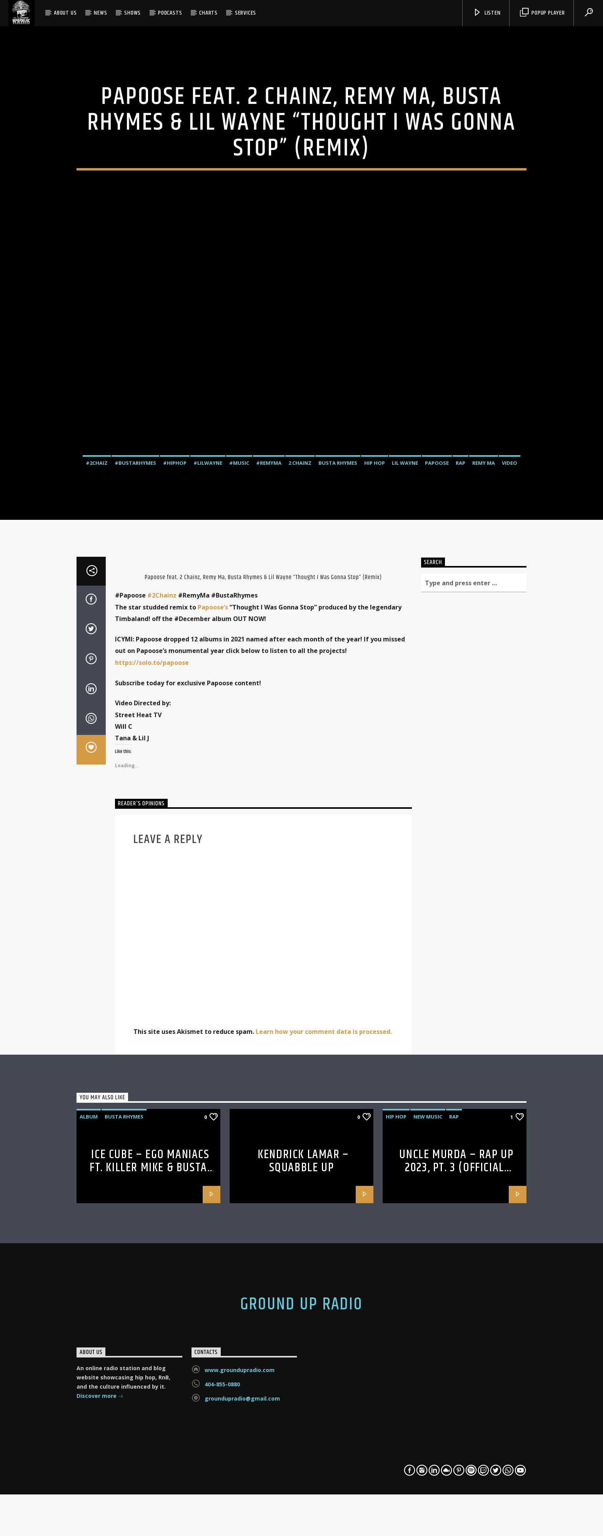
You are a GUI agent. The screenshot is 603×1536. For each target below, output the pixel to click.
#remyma (269, 587)
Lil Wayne (405, 587)
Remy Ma (483, 587)
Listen (487, 13)
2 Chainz (299, 587)
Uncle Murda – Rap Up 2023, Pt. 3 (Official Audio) (456, 1441)
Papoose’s (213, 881)
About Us (65, 13)
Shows (132, 13)
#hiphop (175, 587)
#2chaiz (97, 587)
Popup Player (542, 13)
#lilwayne (207, 587)
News (100, 13)
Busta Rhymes (337, 587)
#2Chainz (162, 869)
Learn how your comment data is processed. (324, 1306)
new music (427, 1390)
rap (460, 587)
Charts (208, 13)
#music (239, 587)
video (509, 587)
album (89, 1390)
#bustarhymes (135, 587)
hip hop (374, 587)
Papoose (437, 587)
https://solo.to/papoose (152, 936)
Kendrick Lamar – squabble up (303, 1435)
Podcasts (170, 13)
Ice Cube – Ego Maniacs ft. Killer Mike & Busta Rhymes (150, 1441)
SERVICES (245, 13)
